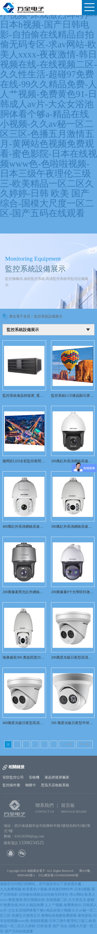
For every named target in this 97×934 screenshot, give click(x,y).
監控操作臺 (11, 785)
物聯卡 (30, 785)
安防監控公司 (13, 777)
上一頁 (66, 744)
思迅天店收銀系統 (55, 785)
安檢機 (34, 777)
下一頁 (84, 744)
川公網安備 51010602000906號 (59, 875)
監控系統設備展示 (48, 316)
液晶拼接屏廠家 (56, 777)
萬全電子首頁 (19, 316)
